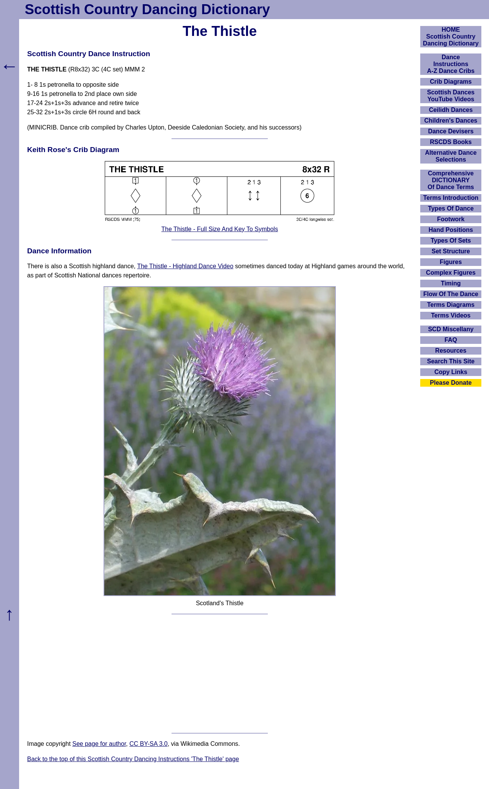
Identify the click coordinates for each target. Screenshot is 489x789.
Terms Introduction (451, 197)
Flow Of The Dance (450, 294)
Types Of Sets (451, 240)
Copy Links (450, 372)
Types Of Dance (451, 208)
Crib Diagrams (450, 81)
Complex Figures (451, 272)
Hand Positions (451, 230)
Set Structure (451, 251)
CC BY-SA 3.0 (149, 743)
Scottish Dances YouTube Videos (450, 95)
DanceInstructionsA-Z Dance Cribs (450, 64)
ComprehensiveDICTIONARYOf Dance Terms (450, 180)
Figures (451, 262)
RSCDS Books (450, 142)
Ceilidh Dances (451, 110)
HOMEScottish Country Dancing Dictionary (451, 36)
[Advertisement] (219, 673)
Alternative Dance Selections (450, 156)
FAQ (451, 340)
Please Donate (450, 382)
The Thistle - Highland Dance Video (185, 266)
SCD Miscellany (450, 329)
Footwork (451, 219)
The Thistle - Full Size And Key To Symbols (219, 229)
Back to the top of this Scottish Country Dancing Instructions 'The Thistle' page (133, 759)
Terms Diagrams (450, 304)
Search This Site (451, 361)
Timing (451, 283)
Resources (450, 350)
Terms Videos (450, 315)
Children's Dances (451, 120)
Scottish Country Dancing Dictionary (147, 9)
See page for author (99, 743)
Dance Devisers (450, 131)
